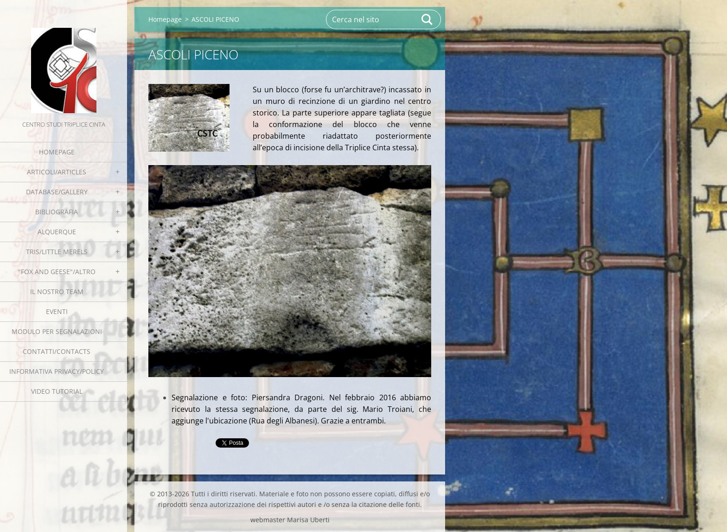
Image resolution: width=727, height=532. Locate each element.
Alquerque (57, 231)
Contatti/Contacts (56, 351)
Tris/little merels (57, 251)
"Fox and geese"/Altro (57, 271)
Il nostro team (56, 291)
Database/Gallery (57, 191)
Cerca (427, 19)
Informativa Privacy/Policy (56, 371)
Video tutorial (57, 391)
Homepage (57, 151)
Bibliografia (56, 211)
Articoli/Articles (56, 171)
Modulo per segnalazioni (57, 331)
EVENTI (57, 311)
